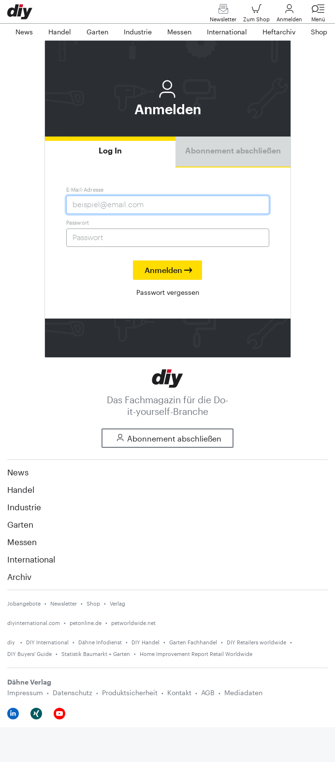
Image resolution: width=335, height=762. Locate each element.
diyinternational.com (33, 623)
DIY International (47, 642)
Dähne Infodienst (100, 642)
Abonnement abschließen (233, 150)
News (18, 472)
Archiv (19, 576)
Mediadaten (243, 692)
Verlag (117, 603)
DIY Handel (145, 642)
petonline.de (86, 623)
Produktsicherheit (130, 692)
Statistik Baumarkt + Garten (95, 654)
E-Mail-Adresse (85, 189)
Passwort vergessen (167, 292)
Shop (93, 603)
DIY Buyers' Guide (29, 654)
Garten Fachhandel (193, 642)
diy (11, 642)
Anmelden (289, 15)
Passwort (77, 222)
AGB (208, 692)
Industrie (24, 507)
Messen (22, 542)
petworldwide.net (133, 623)
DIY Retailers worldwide (256, 642)
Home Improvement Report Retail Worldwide (196, 654)
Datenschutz (72, 692)
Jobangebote (24, 603)
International (31, 559)
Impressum (25, 692)
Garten (20, 524)
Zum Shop (256, 15)
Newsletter (223, 15)
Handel (20, 489)
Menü (318, 15)
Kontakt (179, 692)
